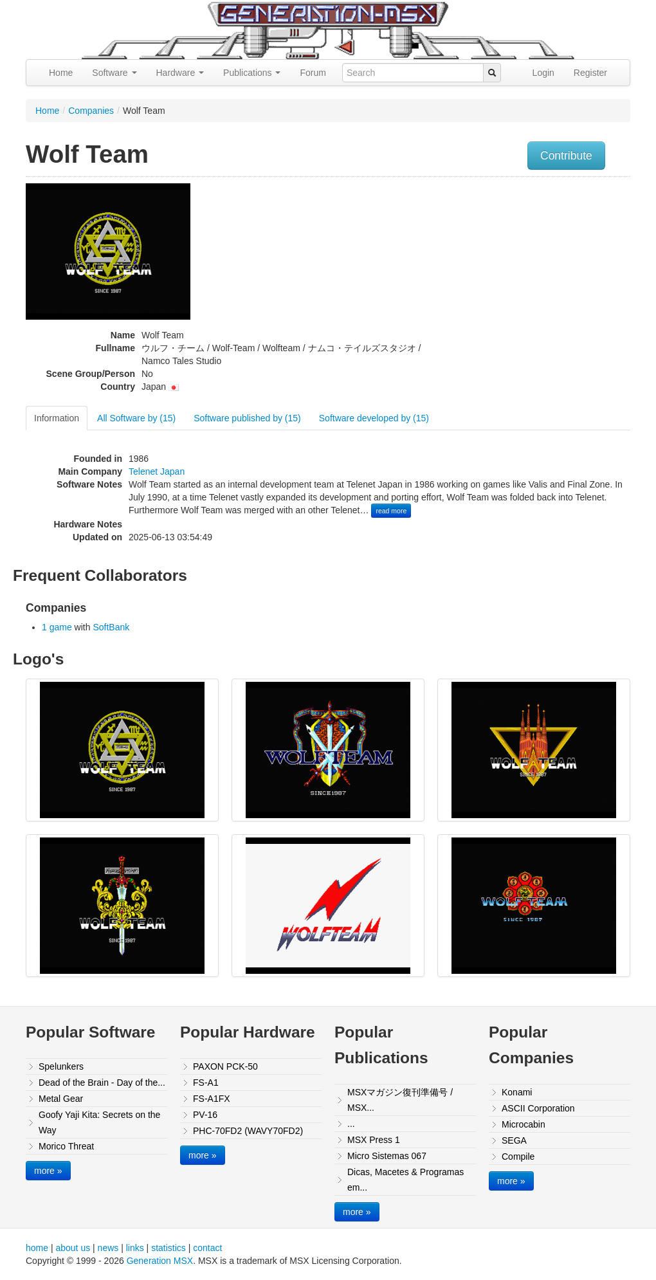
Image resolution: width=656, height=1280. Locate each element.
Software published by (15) (247, 418)
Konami (517, 1092)
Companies (91, 110)
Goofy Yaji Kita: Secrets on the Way (99, 1122)
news (108, 1248)
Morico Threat (66, 1146)
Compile (518, 1156)
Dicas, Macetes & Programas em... (405, 1180)
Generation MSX (160, 1261)
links (135, 1248)
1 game (57, 627)
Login (543, 73)
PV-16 (205, 1115)
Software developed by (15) (374, 418)
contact (207, 1248)
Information (56, 418)
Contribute (566, 155)
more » (48, 1171)
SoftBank (111, 627)
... (351, 1124)
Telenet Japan (157, 471)
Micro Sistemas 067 (386, 1156)
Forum (312, 73)
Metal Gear (61, 1098)
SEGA (514, 1140)
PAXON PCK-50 (225, 1066)
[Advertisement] (545, 273)
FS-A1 (206, 1082)
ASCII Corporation (538, 1108)
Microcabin (523, 1124)
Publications (251, 73)
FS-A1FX (211, 1098)
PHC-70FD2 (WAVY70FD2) (248, 1131)
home (37, 1248)
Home (61, 73)
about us (72, 1248)
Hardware (180, 73)
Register (590, 73)
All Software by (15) (136, 418)
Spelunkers (61, 1066)
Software (114, 73)
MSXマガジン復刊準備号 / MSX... (400, 1100)
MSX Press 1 (373, 1140)
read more (391, 511)
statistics (168, 1248)
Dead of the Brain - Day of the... (102, 1082)
